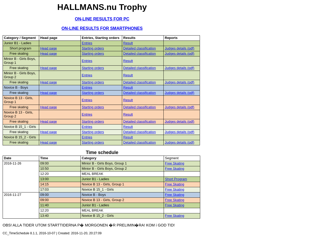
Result (128, 43)
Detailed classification (139, 48)
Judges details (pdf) (179, 48)
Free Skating (174, 163)
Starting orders (93, 48)
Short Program (176, 179)
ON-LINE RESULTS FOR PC (102, 19)
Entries (87, 43)
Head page (48, 48)
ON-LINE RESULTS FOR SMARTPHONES (102, 28)
